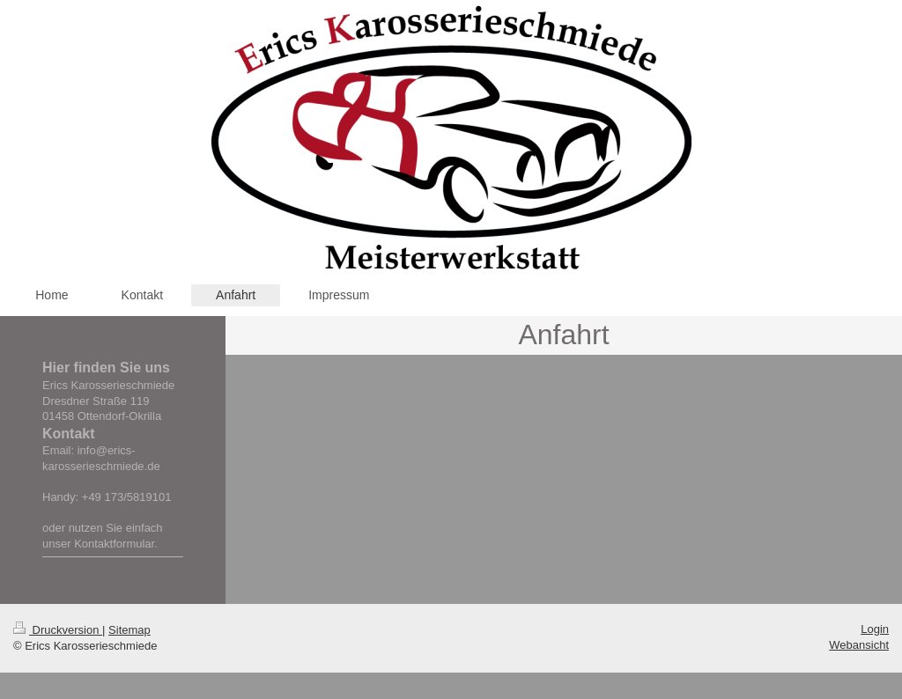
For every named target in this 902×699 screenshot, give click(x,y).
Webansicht (859, 644)
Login (875, 629)
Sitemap (129, 629)
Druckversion (57, 629)
